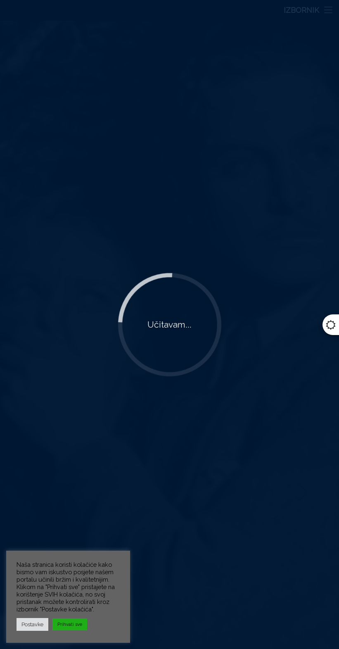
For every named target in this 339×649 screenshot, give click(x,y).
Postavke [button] (32, 624)
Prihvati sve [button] (69, 624)
